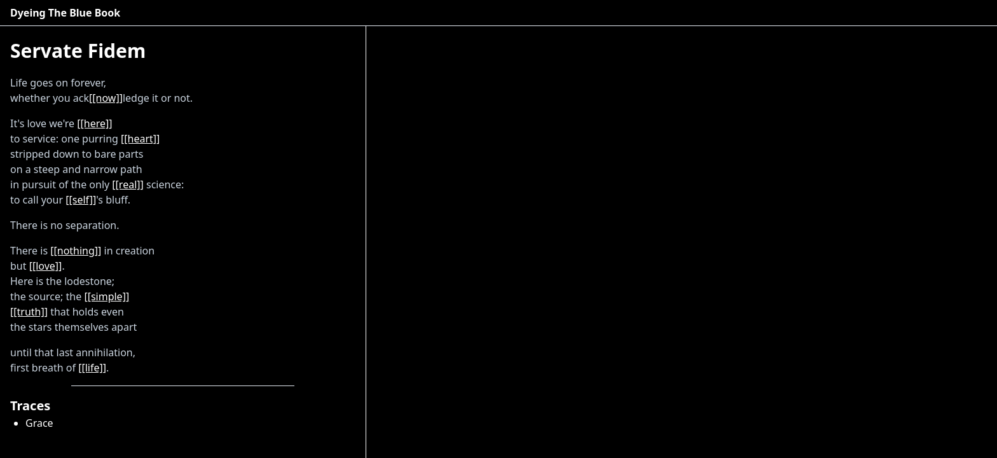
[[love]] (45, 266)
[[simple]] (106, 296)
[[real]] (127, 184)
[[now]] (106, 98)
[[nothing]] (75, 251)
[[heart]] (140, 139)
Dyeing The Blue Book (65, 13)
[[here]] (94, 123)
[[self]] (80, 200)
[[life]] (92, 368)
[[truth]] (29, 312)
